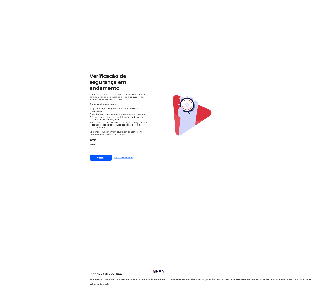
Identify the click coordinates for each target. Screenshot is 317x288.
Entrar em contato (123, 157)
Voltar (100, 157)
